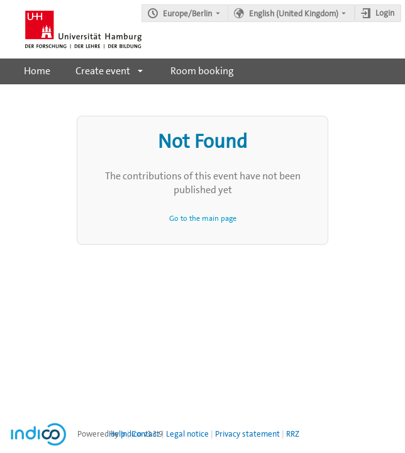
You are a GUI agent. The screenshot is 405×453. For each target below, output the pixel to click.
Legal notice (187, 433)
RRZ (292, 433)
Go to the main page (202, 218)
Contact (145, 433)
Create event (102, 70)
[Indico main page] (70, 29)
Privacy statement (247, 433)
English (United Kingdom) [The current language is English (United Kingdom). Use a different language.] (293, 13)
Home (37, 70)
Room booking (202, 70)
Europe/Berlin (187, 13)
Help (117, 433)
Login (384, 13)
